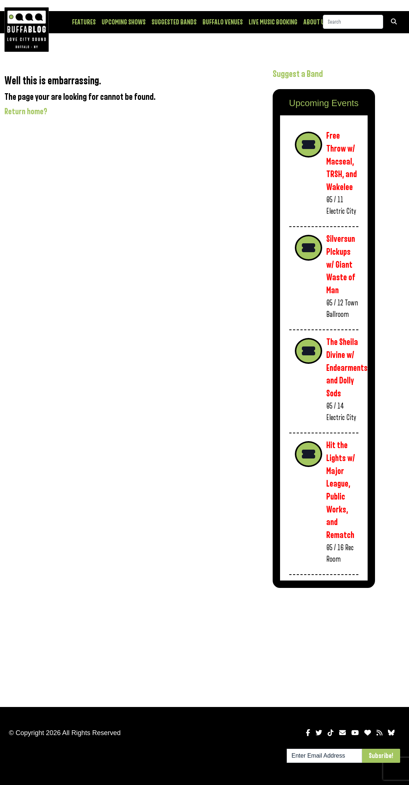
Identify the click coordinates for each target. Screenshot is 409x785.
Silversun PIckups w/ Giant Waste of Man (340, 264)
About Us (315, 22)
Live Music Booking (273, 22)
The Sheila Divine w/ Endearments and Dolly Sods (347, 368)
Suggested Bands (174, 22)
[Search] (353, 22)
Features (84, 22)
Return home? (25, 111)
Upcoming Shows (124, 22)
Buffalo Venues (222, 22)
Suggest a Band (298, 74)
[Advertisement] (324, 646)
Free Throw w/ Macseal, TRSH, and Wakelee (341, 161)
